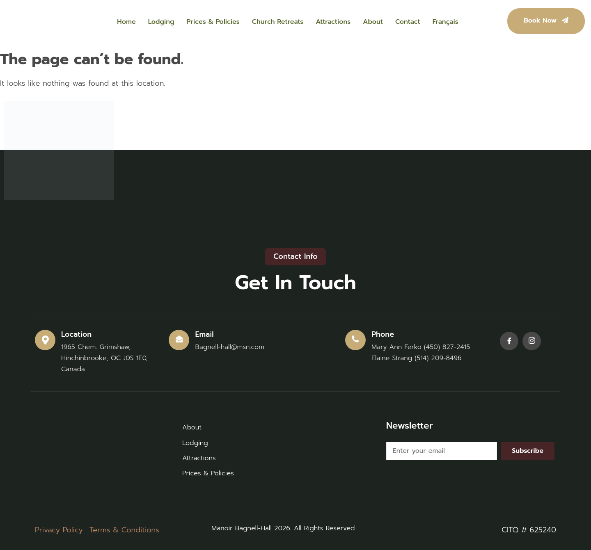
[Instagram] (531, 341)
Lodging (161, 22)
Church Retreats (277, 22)
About (373, 22)
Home (126, 22)
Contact (407, 22)
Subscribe (527, 451)
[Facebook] (509, 341)
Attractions (333, 22)
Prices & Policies (213, 22)
